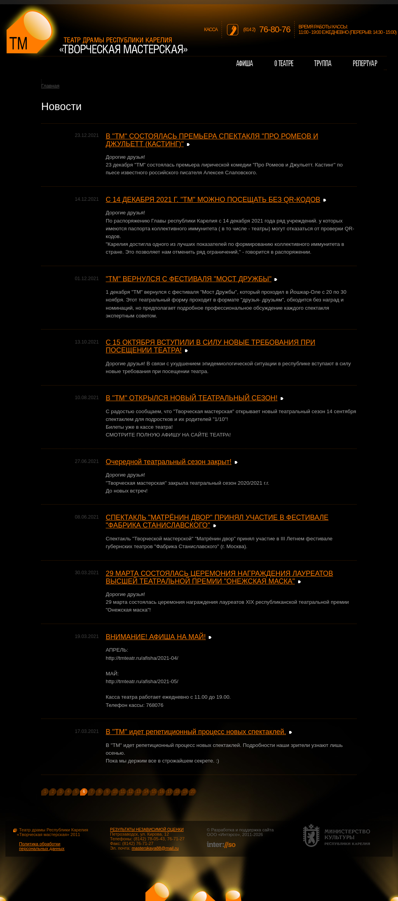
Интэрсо (228, 834)
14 (146, 791)
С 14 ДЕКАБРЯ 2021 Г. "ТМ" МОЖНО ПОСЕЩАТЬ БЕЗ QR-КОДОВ (213, 199)
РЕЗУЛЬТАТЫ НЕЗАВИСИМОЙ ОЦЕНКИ (146, 829)
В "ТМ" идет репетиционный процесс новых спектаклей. (196, 732)
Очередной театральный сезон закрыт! (169, 462)
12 (130, 791)
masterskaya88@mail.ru (155, 848)
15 (154, 791)
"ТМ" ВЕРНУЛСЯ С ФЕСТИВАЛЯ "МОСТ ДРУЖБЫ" (189, 279)
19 (185, 791)
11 (122, 791)
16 (161, 791)
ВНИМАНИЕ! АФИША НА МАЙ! (156, 637)
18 (177, 791)
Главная (50, 86)
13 (138, 791)
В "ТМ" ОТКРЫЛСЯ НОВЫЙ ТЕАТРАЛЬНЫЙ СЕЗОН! (192, 398)
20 (192, 791)
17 (169, 791)
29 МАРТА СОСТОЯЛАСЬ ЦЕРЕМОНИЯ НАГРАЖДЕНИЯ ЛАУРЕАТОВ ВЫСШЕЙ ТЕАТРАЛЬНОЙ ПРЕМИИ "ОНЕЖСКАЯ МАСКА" (219, 577)
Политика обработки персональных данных (42, 846)
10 (115, 791)
